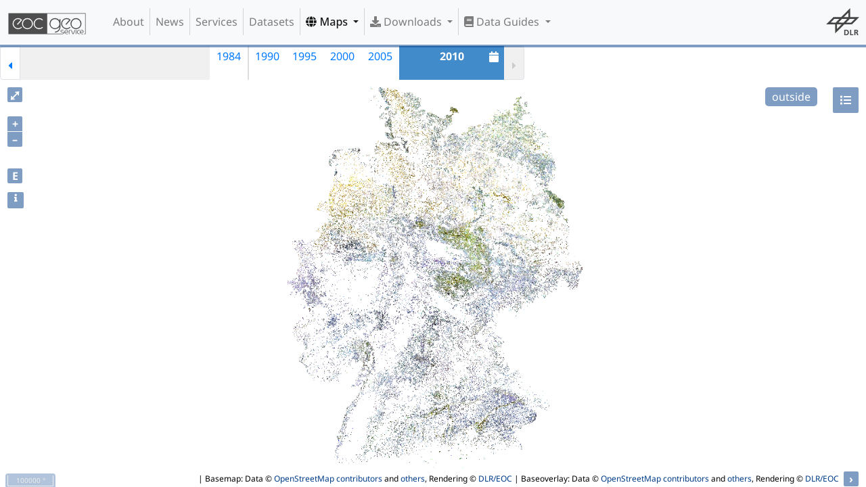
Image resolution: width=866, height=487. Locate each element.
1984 (228, 56)
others (413, 478)
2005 (380, 56)
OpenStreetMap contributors (328, 478)
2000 (342, 56)
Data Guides (503, 21)
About (128, 21)
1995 (304, 56)
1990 (267, 56)
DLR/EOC (495, 478)
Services (216, 21)
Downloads (407, 21)
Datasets (271, 21)
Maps (328, 21)
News (170, 21)
